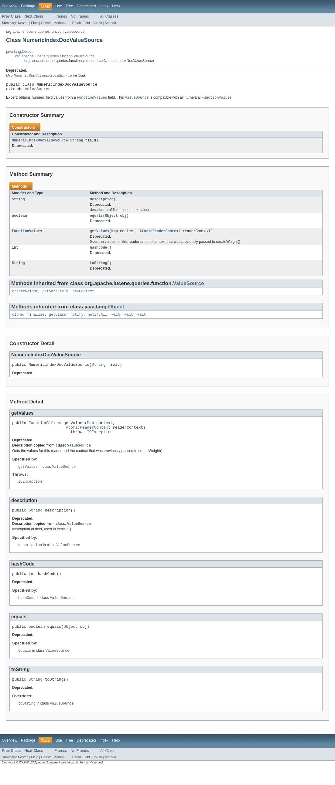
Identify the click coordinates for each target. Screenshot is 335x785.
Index (103, 6)
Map (114, 235)
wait (115, 321)
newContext (83, 297)
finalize (36, 321)
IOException (100, 442)
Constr (46, 23)
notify (77, 321)
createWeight (25, 297)
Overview (9, 6)
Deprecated (86, 6)
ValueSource (38, 90)
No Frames (80, 16)
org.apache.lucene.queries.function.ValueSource (54, 56)
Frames (60, 16)
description (102, 202)
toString (98, 269)
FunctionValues (27, 235)
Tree (69, 6)
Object (111, 219)
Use (58, 6)
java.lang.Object (19, 51)
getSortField (55, 297)
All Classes (109, 16)
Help (116, 6)
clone (17, 321)
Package (28, 6)
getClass (57, 321)
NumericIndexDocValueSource (40, 143)
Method (58, 23)
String (76, 143)
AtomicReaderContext (159, 235)
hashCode (98, 252)
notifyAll (97, 321)
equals (96, 219)
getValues (99, 235)
